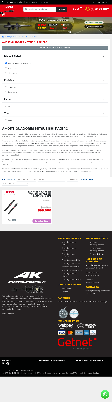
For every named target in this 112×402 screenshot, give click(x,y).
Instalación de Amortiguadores (97, 249)
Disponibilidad (12, 56)
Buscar (61, 9)
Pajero (34, 37)
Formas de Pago (97, 254)
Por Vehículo (8, 180)
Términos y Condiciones (52, 360)
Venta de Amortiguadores (97, 243)
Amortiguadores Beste (71, 279)
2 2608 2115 (90, 293)
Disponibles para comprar (20, 63)
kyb (9, 106)
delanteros (13, 92)
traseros (12, 87)
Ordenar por (87, 180)
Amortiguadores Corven (69, 249)
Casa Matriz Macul (101, 2)
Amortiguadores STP (71, 263)
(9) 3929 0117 (97, 9)
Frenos (65, 292)
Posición (9, 80)
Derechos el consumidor (90, 360)
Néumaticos (67, 288)
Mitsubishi (25, 37)
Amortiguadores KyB (71, 260)
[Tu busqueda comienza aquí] (39, 9)
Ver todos (12, 73)
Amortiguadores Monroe (69, 255)
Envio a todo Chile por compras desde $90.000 (25, 2)
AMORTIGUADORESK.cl (12, 373)
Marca (7, 99)
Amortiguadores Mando (72, 270)
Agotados (12, 68)
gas (10, 120)
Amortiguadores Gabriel (69, 243)
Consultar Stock (42, 221)
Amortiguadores (10, 37)
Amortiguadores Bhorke (69, 274)
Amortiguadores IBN (70, 267)
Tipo (6, 113)
